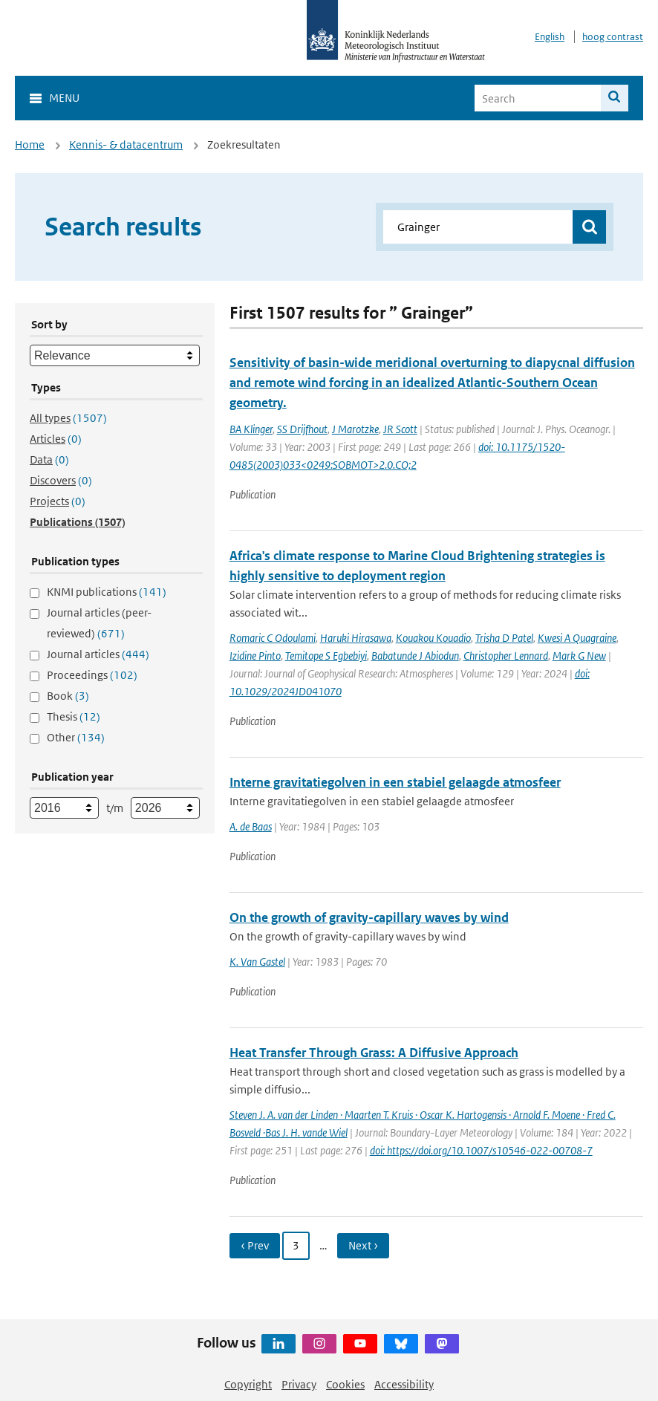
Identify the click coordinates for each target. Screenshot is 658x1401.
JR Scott (400, 429)
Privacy (298, 1384)
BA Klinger (251, 429)
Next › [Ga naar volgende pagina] (363, 1245)
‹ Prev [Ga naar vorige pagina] (255, 1245)
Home (30, 144)
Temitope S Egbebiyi (326, 656)
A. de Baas (250, 826)
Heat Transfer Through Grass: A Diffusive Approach (373, 1052)
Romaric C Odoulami (272, 638)
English (549, 36)
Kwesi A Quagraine (577, 638)
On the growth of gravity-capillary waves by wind (369, 917)
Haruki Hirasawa (355, 638)
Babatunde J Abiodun (415, 656)
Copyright (248, 1384)
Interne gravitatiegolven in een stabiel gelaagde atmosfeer (395, 782)
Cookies (345, 1384)
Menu (64, 98)
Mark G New (579, 656)
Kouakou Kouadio (433, 638)
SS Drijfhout (302, 429)
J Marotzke (355, 429)
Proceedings (92, 675)
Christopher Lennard (505, 656)
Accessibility (404, 1384)
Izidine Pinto (255, 656)
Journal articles (98, 654)
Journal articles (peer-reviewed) (99, 622)
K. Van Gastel (257, 962)
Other (76, 737)
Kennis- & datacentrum (126, 144)
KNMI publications (106, 592)
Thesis (73, 716)
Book (68, 696)
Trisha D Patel (504, 638)
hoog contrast (612, 36)
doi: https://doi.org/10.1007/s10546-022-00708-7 (481, 1150)
